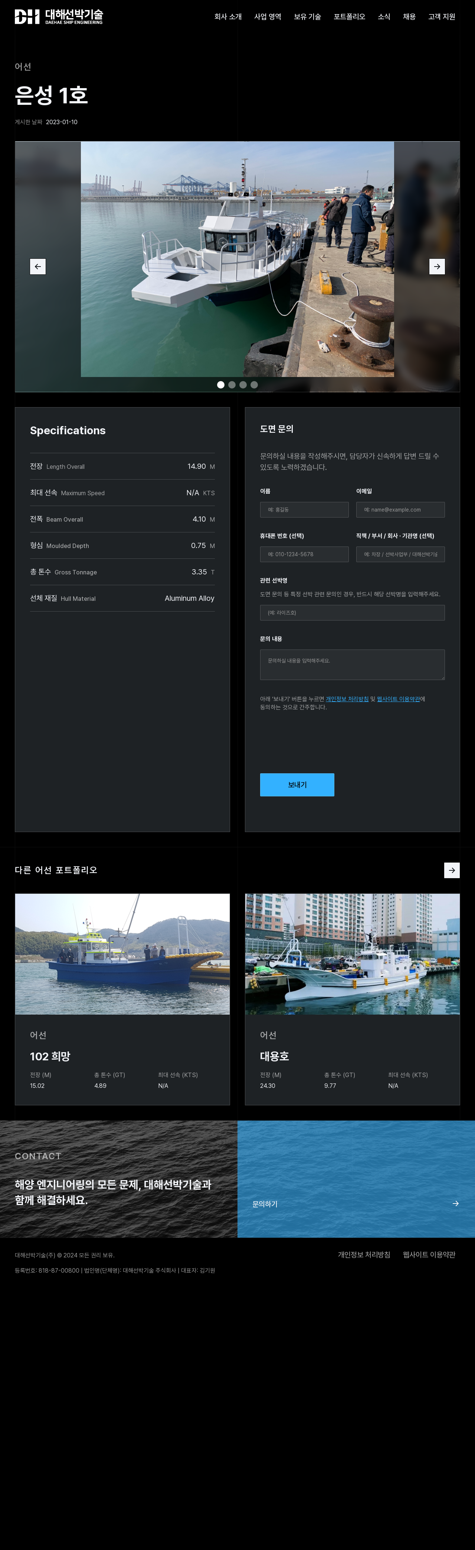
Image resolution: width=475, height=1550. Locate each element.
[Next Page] (452, 870)
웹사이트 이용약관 (398, 699)
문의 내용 (271, 638)
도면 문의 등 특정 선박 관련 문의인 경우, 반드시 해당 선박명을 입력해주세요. (350, 594)
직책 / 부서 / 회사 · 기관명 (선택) (395, 535)
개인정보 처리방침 (347, 699)
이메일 (364, 491)
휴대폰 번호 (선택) (282, 535)
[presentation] (316, 740)
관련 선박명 (274, 580)
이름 (265, 491)
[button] (38, 266)
